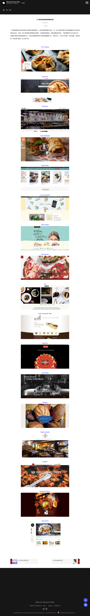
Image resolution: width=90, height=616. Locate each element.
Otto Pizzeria (45, 254)
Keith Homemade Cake (45, 313)
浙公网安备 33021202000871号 (67, 612)
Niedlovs (45, 402)
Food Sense (45, 521)
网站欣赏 (50, 605)
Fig (45, 284)
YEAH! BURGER (45, 136)
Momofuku (45, 106)
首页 (7, 10)
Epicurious (45, 76)
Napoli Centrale (45, 432)
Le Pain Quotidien (45, 195)
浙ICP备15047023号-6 (51, 612)
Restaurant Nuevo (45, 491)
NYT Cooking (45, 47)
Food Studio (45, 373)
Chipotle (45, 461)
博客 (10, 10)
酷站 (44, 605)
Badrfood (45, 343)
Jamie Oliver (45, 165)
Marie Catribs (45, 224)
